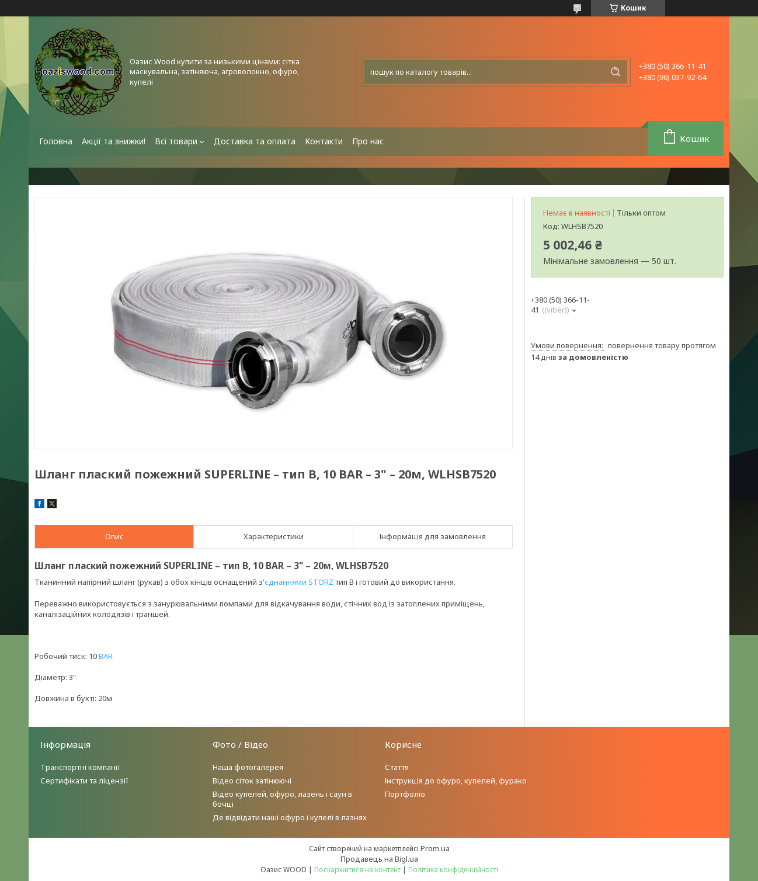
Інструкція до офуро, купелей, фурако (456, 780)
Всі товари (176, 141)
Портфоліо (405, 794)
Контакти (324, 141)
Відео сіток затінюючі (252, 780)
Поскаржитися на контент (357, 870)
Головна (55, 141)
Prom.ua (435, 848)
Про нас (368, 141)
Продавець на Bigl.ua (379, 859)
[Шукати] (615, 72)
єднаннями (286, 582)
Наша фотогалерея (248, 767)
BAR (106, 656)
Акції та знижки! (113, 141)
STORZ (320, 582)
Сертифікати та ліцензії (84, 780)
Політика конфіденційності (453, 870)
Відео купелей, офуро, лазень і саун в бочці (282, 799)
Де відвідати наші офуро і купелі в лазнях (290, 817)
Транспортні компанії (80, 767)
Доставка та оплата (254, 141)
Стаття (397, 767)
